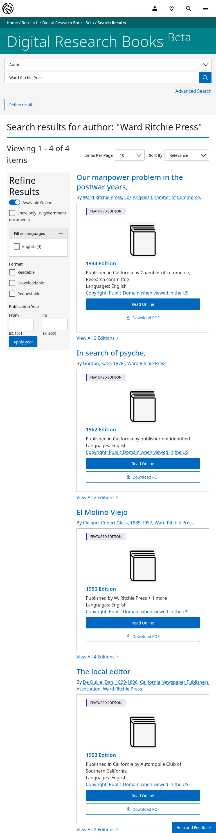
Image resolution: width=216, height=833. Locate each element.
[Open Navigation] (205, 8)
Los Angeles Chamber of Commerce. (162, 197)
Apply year (23, 342)
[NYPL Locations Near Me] (171, 8)
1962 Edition (101, 429)
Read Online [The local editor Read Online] (143, 795)
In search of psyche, (111, 353)
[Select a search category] (108, 64)
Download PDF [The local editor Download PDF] (142, 809)
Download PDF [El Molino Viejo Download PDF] (142, 636)
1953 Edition (101, 754)
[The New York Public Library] (8, 8)
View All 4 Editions (97, 657)
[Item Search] (101, 77)
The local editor (103, 671)
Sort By (156, 155)
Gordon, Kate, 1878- (104, 363)
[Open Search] (188, 8)
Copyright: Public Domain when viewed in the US (137, 293)
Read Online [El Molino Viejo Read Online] (143, 622)
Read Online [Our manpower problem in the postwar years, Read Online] (143, 304)
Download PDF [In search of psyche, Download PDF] (142, 476)
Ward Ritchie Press (102, 197)
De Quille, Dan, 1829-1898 (110, 682)
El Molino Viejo (102, 512)
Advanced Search (194, 91)
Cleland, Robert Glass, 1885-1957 (117, 523)
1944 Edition (101, 263)
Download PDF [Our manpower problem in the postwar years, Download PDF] (142, 317)
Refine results (21, 104)
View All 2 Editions (97, 338)
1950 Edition (101, 588)
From (14, 315)
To (45, 315)
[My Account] (154, 8)
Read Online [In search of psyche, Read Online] (143, 463)
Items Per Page (98, 155)
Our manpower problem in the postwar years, (129, 182)
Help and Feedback (194, 827)
